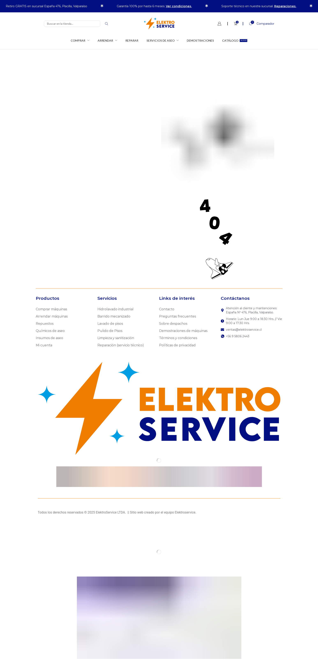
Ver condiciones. (179, 6)
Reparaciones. (285, 6)
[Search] (106, 24)
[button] (258, 23)
